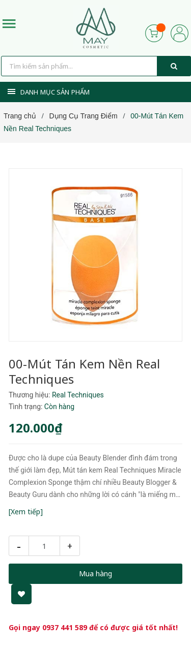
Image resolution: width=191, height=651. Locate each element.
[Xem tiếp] (26, 511)
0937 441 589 (64, 627)
